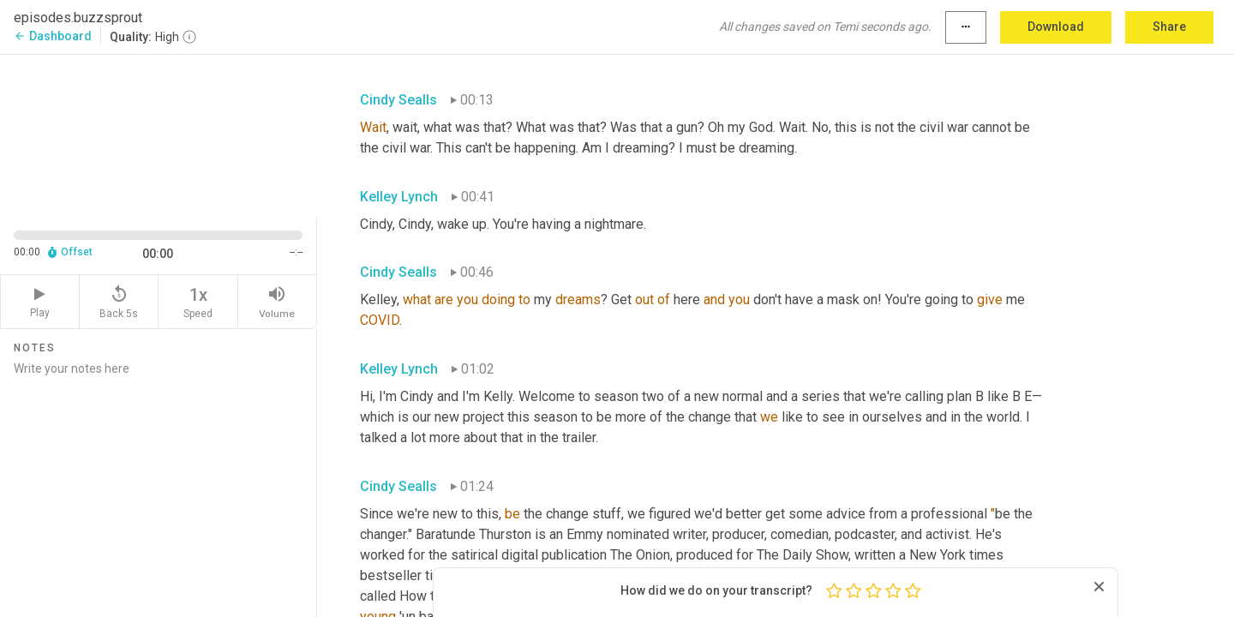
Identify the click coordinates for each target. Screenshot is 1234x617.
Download (1055, 26)
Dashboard (53, 36)
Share (1169, 26)
